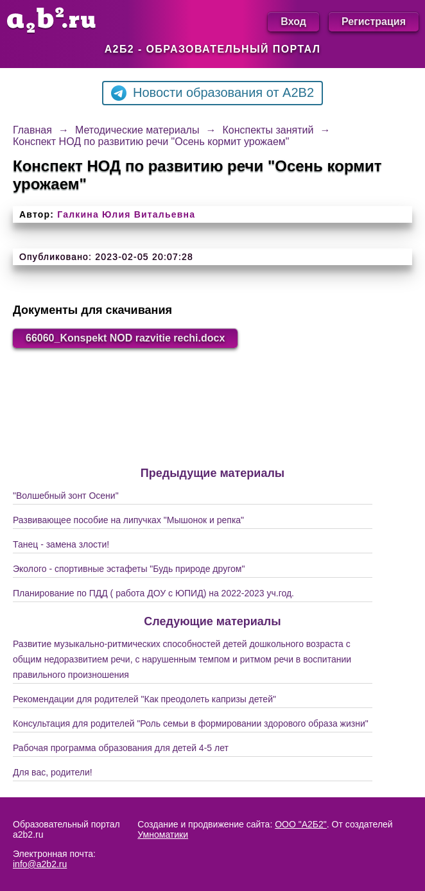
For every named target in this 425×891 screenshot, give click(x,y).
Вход (293, 21)
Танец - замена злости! (61, 544)
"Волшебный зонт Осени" (66, 495)
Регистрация (374, 21)
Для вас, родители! (52, 772)
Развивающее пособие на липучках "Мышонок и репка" (128, 520)
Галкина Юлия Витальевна (126, 214)
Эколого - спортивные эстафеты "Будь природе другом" (129, 569)
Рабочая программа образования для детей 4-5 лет (121, 748)
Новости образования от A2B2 (212, 93)
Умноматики (162, 834)
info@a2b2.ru (40, 864)
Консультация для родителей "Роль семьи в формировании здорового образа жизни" (191, 723)
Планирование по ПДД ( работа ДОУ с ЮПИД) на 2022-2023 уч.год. (153, 593)
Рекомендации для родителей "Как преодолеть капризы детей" (144, 699)
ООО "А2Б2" (301, 824)
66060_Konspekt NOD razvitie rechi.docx (125, 338)
